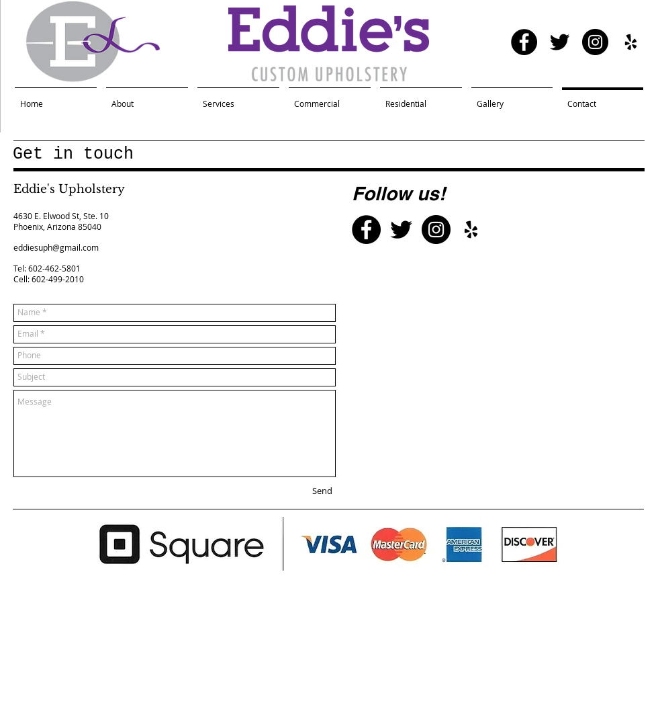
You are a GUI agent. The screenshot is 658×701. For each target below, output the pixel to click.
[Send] (322, 491)
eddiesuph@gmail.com (56, 247)
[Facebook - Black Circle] (524, 42)
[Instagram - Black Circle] (595, 42)
